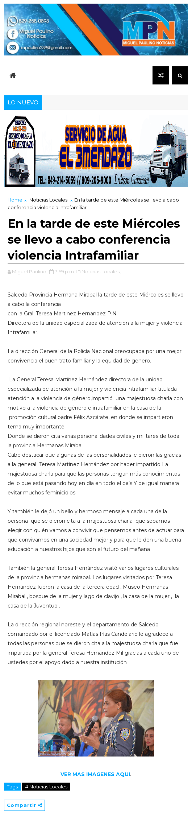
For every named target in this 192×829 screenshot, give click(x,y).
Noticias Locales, (101, 271)
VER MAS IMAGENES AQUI (95, 774)
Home (15, 200)
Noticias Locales (48, 200)
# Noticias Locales (46, 786)
